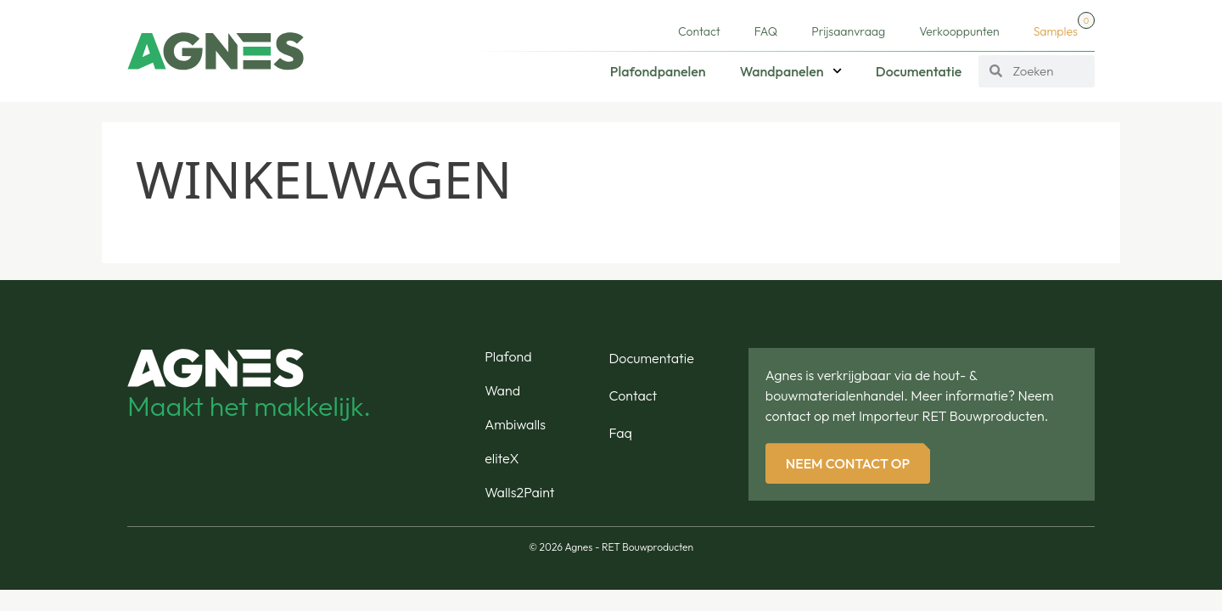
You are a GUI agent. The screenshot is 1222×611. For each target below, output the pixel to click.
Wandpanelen (791, 71)
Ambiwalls (515, 424)
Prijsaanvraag (848, 31)
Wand (502, 390)
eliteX (502, 458)
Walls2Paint (519, 492)
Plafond (508, 356)
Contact (699, 31)
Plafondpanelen (658, 71)
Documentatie (918, 71)
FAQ (765, 31)
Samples (1064, 25)
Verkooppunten (959, 31)
